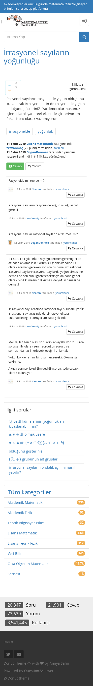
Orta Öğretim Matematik (28, 563)
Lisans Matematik (40, 144)
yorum (36, 166)
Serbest (14, 574)
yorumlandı (62, 189)
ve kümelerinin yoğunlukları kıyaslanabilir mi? (36, 424)
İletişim (8, 641)
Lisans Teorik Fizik (22, 543)
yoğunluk (45, 131)
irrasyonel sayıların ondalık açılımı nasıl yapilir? (42, 470)
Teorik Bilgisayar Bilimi (26, 522)
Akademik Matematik (25, 502)
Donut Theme (15, 663)
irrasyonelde (19, 131)
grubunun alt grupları (34, 459)
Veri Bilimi (16, 553)
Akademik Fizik (20, 512)
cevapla (77, 195)
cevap (17, 166)
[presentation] (11, 421)
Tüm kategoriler (29, 492)
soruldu (59, 148)
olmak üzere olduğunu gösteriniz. (46, 443)
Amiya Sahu (59, 663)
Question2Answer (39, 670)
